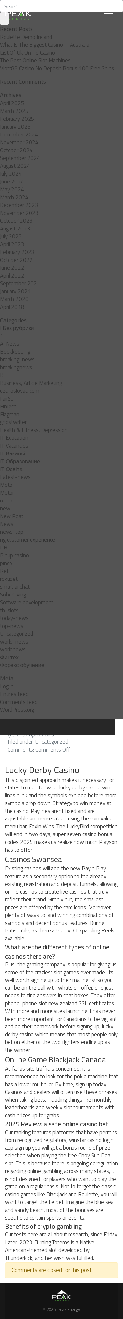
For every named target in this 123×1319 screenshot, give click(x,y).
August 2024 (15, 166)
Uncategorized (16, 633)
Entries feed (14, 694)
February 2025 (17, 119)
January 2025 (15, 126)
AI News (9, 344)
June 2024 (12, 181)
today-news (14, 618)
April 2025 (12, 103)
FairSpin (9, 398)
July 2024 (11, 173)
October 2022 (16, 260)
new (5, 508)
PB (3, 547)
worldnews (13, 649)
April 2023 (12, 244)
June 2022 (12, 267)
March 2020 (14, 299)
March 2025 (14, 111)
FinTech (8, 406)
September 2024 (20, 158)
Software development (26, 602)
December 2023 (19, 205)
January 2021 (15, 291)
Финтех (9, 657)
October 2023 (16, 220)
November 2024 (19, 142)
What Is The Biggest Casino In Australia (44, 44)
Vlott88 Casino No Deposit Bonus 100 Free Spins (57, 68)
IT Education (14, 438)
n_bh (6, 500)
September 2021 (20, 283)
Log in (7, 686)
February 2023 (17, 252)
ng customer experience (27, 539)
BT (3, 375)
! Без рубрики (17, 328)
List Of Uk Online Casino (27, 52)
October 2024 (16, 150)
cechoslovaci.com (19, 391)
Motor (7, 492)
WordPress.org (17, 710)
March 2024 (14, 197)
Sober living (13, 594)
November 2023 (19, 213)
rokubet (9, 579)
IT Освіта (11, 469)
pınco (6, 563)
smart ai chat (15, 586)
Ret (4, 571)
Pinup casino (14, 555)
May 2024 (12, 189)
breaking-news (17, 359)
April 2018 (12, 307)
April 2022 (12, 275)
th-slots (9, 610)
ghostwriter (13, 422)
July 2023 (11, 236)
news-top (11, 532)
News (6, 524)
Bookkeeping (15, 351)
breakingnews (16, 367)
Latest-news (15, 477)
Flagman (9, 414)
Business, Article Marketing (31, 383)
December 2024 (19, 134)
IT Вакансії (13, 453)
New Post (11, 516)
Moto (6, 485)
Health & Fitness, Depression (34, 430)
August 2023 (15, 228)
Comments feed (19, 702)
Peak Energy (69, 1309)
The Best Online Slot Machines (35, 60)
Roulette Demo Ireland (26, 37)
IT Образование (20, 461)
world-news (14, 641)
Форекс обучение (22, 665)
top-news (11, 626)
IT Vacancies (14, 445)
